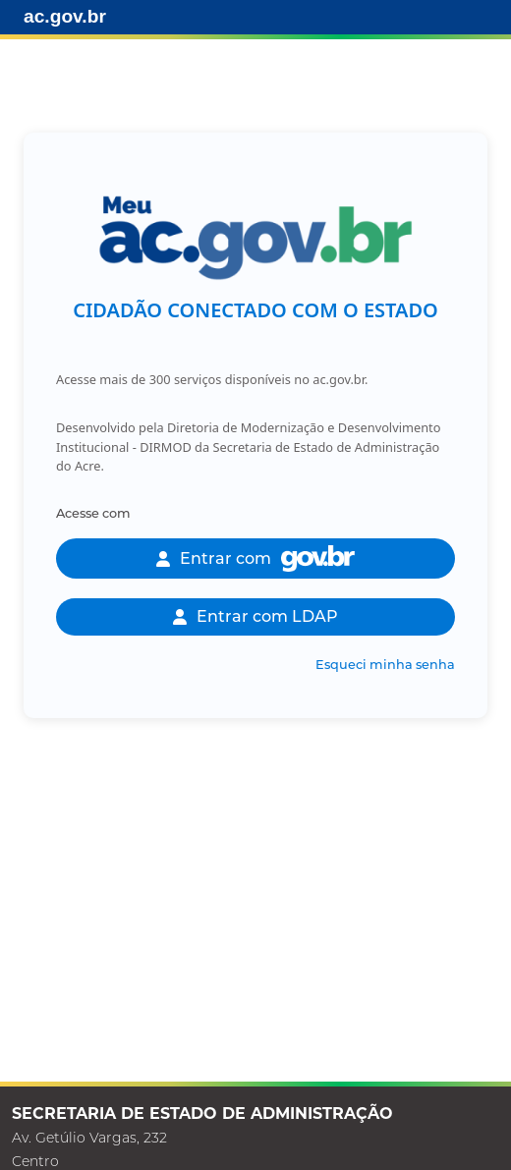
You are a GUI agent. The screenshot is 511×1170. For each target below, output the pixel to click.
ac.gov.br (65, 16)
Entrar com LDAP (255, 616)
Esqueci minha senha (385, 664)
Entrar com (255, 558)
